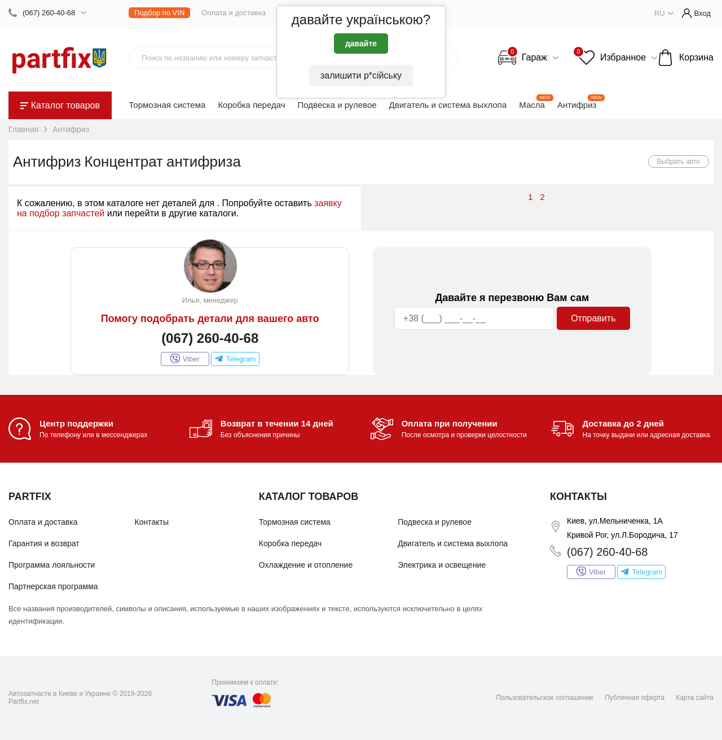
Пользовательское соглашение (544, 698)
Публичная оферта (634, 698)
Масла (532, 105)
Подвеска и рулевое (337, 105)
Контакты (152, 521)
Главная (23, 129)
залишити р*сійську (361, 75)
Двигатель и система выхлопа (448, 105)
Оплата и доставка (233, 12)
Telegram (235, 358)
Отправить (593, 318)
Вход (696, 13)
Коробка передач (251, 105)
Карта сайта (695, 698)
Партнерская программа (53, 586)
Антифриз (576, 105)
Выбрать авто (679, 162)
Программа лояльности (51, 564)
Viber (185, 358)
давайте (361, 43)
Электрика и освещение (442, 564)
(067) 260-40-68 (49, 12)
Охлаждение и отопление (306, 564)
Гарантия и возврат (44, 543)
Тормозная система (167, 105)
